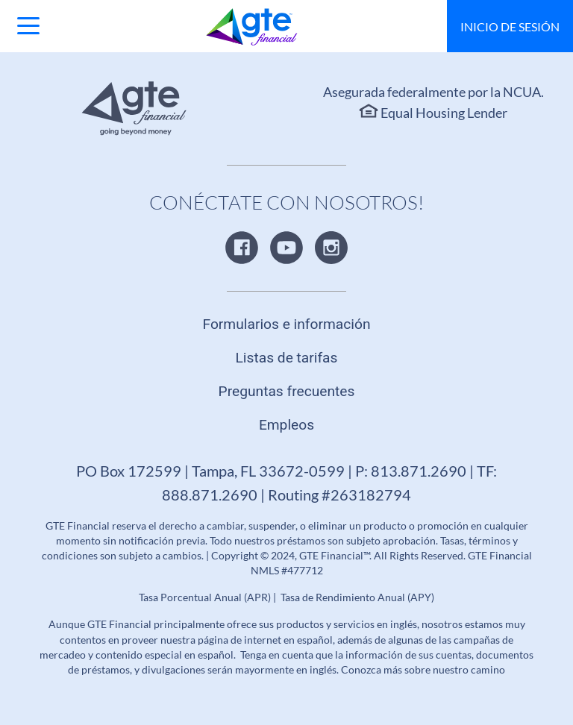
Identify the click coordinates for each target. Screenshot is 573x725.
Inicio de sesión (510, 26)
